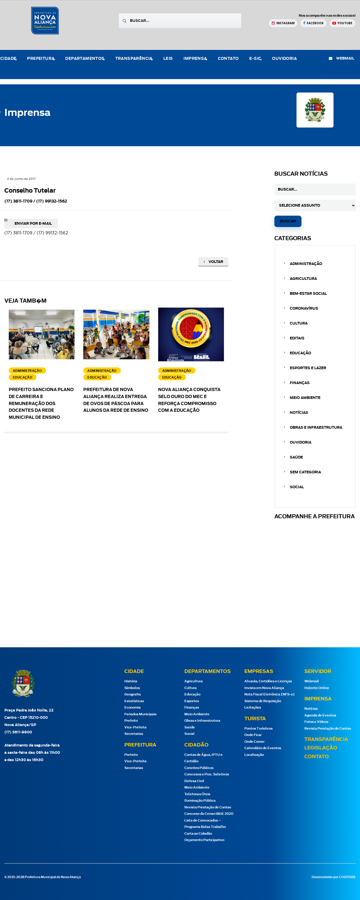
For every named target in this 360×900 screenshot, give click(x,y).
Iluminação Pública (200, 800)
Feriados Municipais (140, 714)
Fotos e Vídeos (316, 721)
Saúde (296, 457)
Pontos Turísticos (258, 728)
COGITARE (347, 877)
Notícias (299, 412)
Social (297, 487)
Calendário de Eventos (262, 748)
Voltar (213, 262)
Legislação (320, 748)
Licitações (252, 707)
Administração (306, 264)
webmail (341, 58)
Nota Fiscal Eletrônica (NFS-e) (269, 694)
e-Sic (255, 59)
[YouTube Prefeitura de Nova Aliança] (342, 23)
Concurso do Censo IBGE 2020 (208, 813)
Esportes (191, 701)
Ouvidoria (284, 59)
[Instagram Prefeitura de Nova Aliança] (283, 23)
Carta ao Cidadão (198, 833)
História (130, 681)
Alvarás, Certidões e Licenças (268, 681)
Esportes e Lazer (308, 368)
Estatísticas (134, 701)
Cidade (8, 59)
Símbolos (132, 688)
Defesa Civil (194, 781)
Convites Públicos (198, 768)
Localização (254, 754)
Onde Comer (254, 741)
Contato (228, 59)
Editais (297, 338)
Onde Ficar (253, 735)
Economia (132, 707)
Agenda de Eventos (320, 715)
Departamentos (84, 59)
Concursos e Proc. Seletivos (206, 774)
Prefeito (131, 720)
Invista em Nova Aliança (264, 688)
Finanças (300, 383)
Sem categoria (305, 472)
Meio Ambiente (305, 398)
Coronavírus (304, 308)
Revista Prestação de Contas (207, 807)
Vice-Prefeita (135, 727)
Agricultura (303, 278)
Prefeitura (40, 59)
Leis (168, 59)
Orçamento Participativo (204, 840)
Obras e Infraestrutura (316, 427)
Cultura (299, 323)
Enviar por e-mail (33, 223)
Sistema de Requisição (262, 701)
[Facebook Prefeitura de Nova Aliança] (313, 23)
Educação (300, 353)
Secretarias (133, 733)
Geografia (132, 694)
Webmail (311, 681)
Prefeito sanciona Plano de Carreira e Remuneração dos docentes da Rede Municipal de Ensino (41, 404)
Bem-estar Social (308, 293)
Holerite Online (316, 688)
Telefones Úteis (197, 794)
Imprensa (195, 59)
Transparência (134, 59)
